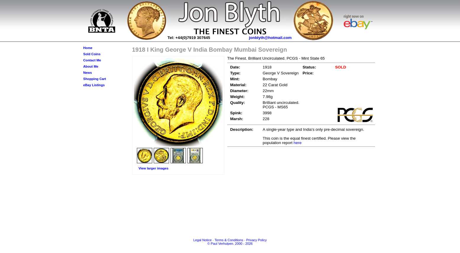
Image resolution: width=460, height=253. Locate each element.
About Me (90, 66)
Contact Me (92, 60)
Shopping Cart (94, 79)
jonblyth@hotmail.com (270, 37)
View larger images (154, 168)
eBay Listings (94, 85)
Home (88, 48)
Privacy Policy (256, 240)
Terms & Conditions (229, 240)
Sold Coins (92, 54)
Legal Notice (202, 240)
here (298, 143)
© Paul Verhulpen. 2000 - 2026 (229, 243)
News (87, 72)
